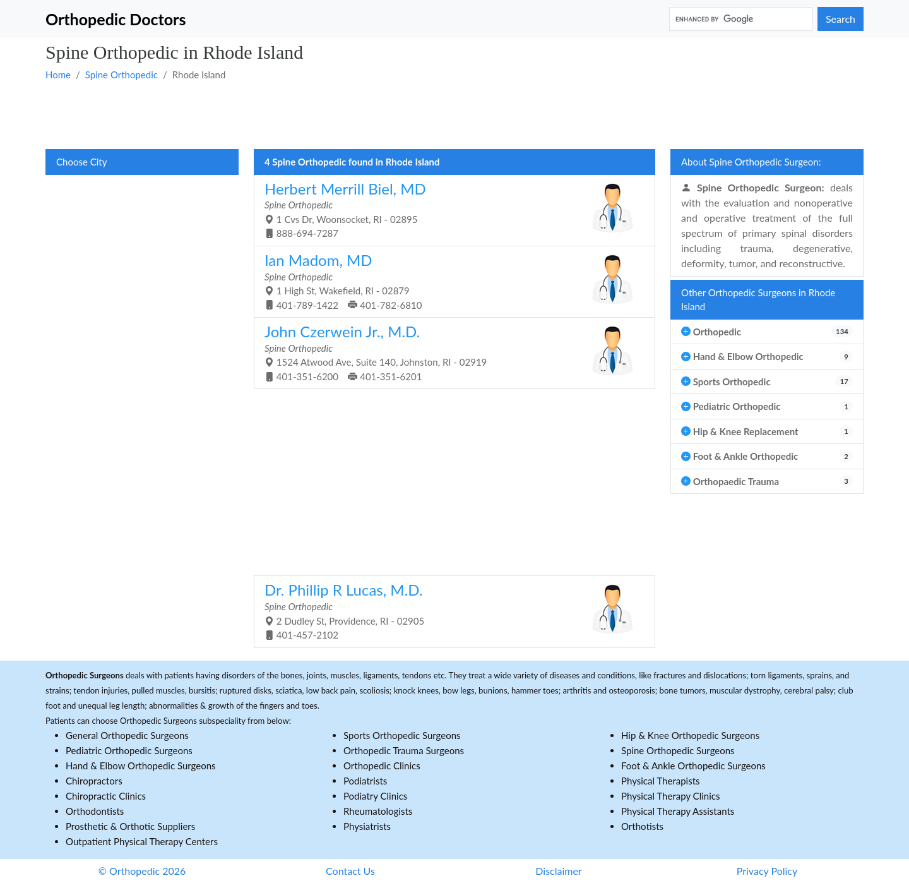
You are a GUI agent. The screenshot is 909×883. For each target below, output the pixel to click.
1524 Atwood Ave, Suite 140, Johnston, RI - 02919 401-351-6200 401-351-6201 (449, 352)
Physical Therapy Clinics (670, 796)
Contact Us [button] (350, 871)
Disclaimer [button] (558, 871)
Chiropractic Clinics (106, 796)
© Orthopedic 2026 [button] (142, 871)
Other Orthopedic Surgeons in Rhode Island (758, 300)
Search (840, 19)
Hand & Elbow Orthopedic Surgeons (141, 765)
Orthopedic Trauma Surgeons (403, 750)
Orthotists (642, 826)
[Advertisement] (424, 114)
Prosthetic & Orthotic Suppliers (130, 826)
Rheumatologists (377, 811)
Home (58, 74)
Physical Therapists (660, 780)
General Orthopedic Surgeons (127, 735)
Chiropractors (94, 780)
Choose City (81, 161)
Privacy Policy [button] (767, 871)
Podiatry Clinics (375, 796)
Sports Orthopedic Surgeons (402, 735)
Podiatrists (365, 780)
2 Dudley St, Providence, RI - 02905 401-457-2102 (449, 610)
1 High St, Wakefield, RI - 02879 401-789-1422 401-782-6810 (449, 281)
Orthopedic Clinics (381, 765)
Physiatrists (367, 826)
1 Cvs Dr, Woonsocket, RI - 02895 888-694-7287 (449, 209)
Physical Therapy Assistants (677, 811)
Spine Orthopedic (121, 74)
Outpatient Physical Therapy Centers (142, 841)
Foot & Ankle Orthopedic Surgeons (693, 765)
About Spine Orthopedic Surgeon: (751, 161)
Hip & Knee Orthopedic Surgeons (690, 735)
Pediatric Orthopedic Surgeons (129, 750)
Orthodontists (95, 811)
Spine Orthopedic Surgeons (678, 750)
